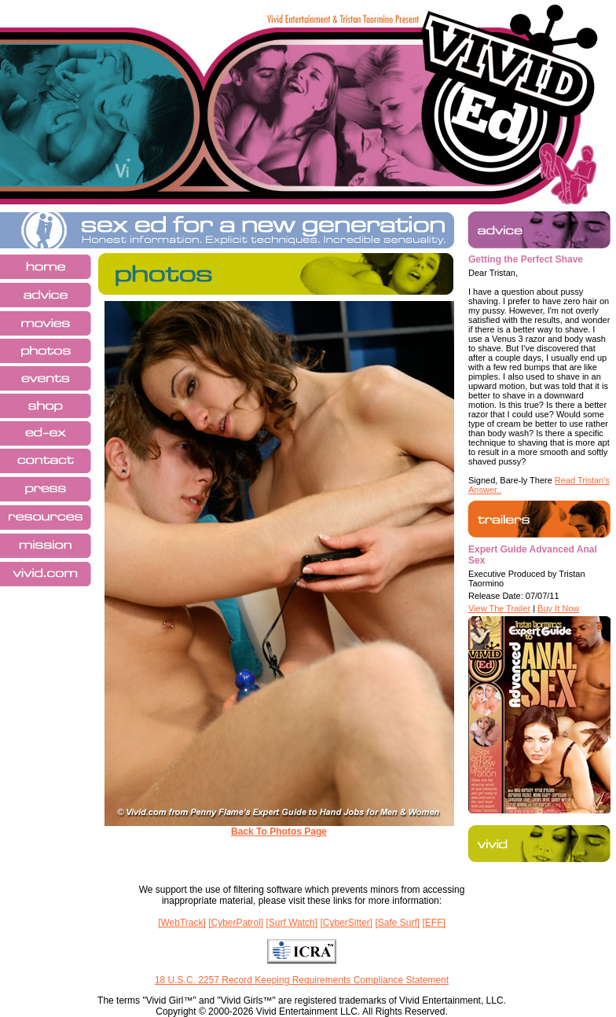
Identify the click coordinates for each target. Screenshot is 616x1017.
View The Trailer (499, 608)
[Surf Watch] (292, 922)
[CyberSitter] (346, 922)
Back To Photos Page (279, 831)
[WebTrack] (182, 922)
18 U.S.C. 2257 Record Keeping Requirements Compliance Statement (302, 980)
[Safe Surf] (397, 922)
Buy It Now (558, 608)
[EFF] (434, 922)
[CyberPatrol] (235, 922)
